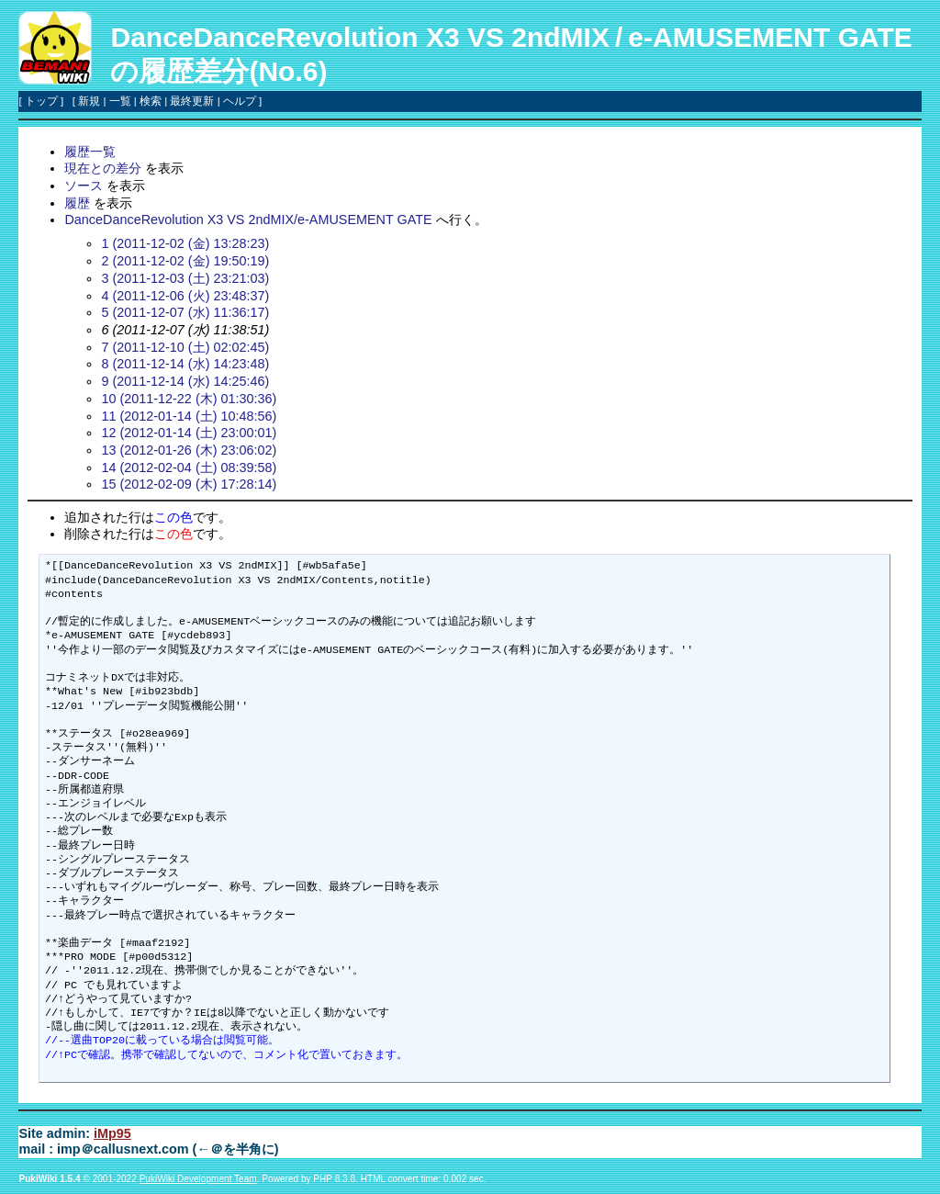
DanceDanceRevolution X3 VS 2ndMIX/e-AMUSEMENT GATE (247, 219)
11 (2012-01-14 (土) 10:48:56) (188, 416)
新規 (89, 101)
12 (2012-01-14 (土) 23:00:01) (188, 432)
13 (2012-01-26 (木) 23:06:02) (188, 450)
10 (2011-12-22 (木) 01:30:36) (188, 398)
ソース (83, 185)
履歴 (77, 203)
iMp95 (112, 1133)
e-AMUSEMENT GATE (770, 37)
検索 (151, 101)
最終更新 (192, 101)
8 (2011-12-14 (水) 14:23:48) (185, 363)
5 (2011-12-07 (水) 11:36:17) (185, 312)
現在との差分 (102, 168)
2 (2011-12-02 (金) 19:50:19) (185, 260)
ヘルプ (239, 101)
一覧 (120, 101)
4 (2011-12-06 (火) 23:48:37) (185, 295)
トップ (41, 101)
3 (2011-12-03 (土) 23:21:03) (185, 278)
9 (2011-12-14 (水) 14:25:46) (185, 381)
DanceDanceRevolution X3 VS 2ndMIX (359, 37)
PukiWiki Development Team (198, 1179)
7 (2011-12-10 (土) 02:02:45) (185, 347)
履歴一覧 (90, 151)
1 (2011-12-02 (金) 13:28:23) (185, 243)
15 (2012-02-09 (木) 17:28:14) (188, 484)
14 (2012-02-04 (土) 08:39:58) (188, 467)
